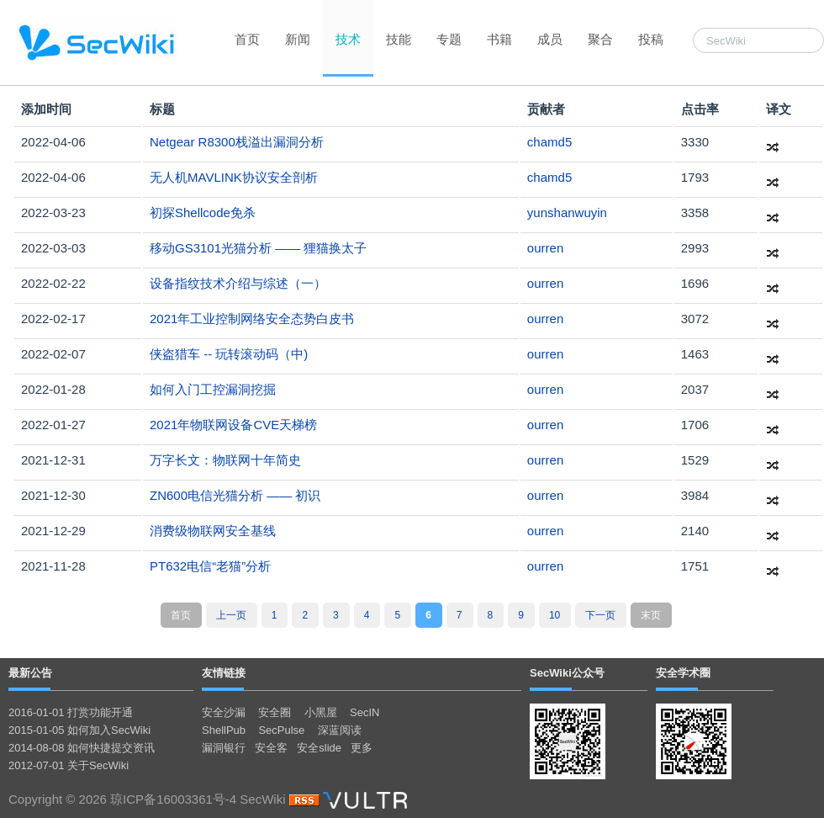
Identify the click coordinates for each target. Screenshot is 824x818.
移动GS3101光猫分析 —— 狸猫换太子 (258, 248)
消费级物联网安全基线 (213, 530)
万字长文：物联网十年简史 (225, 460)
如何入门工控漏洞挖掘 (213, 389)
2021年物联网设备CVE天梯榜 (233, 424)
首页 (247, 39)
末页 (651, 615)
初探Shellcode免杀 (203, 212)
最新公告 (30, 673)
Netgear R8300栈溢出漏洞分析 (237, 142)
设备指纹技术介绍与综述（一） (238, 283)
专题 (449, 39)
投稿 (650, 39)
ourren (545, 248)
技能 (398, 39)
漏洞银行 (224, 747)
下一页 (600, 615)
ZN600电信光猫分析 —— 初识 (235, 495)
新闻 (297, 39)
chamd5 (549, 142)
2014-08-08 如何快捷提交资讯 (81, 747)
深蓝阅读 (340, 730)
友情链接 (224, 673)
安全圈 (274, 712)
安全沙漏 (224, 712)
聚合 (600, 39)
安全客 (271, 747)
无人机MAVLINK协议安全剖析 (234, 177)
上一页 (231, 615)
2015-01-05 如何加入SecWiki (79, 730)
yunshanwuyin (567, 212)
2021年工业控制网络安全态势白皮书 (252, 318)
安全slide (319, 747)
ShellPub (224, 730)
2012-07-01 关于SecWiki (68, 765)
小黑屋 (320, 712)
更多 (361, 747)
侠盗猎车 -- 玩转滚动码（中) (229, 354)
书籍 (499, 39)
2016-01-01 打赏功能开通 (70, 712)
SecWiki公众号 (567, 673)
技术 (348, 39)
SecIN (364, 712)
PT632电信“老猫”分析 (210, 566)
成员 (550, 39)
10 (554, 615)
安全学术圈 (683, 673)
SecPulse (281, 730)
